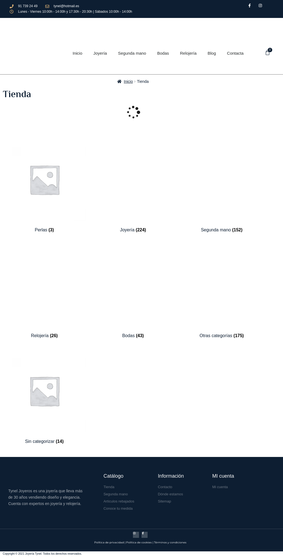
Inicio (77, 53)
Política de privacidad (109, 542)
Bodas (163, 53)
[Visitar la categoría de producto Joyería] (133, 185)
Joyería (100, 53)
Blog (212, 53)
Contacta (235, 53)
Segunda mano (132, 53)
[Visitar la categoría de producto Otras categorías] (221, 291)
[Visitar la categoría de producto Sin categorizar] (44, 396)
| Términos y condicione (169, 542)
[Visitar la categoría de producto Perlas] (44, 185)
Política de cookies (139, 542)
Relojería (188, 53)
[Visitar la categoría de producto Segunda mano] (221, 185)
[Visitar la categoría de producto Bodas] (133, 291)
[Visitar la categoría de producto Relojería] (44, 291)
